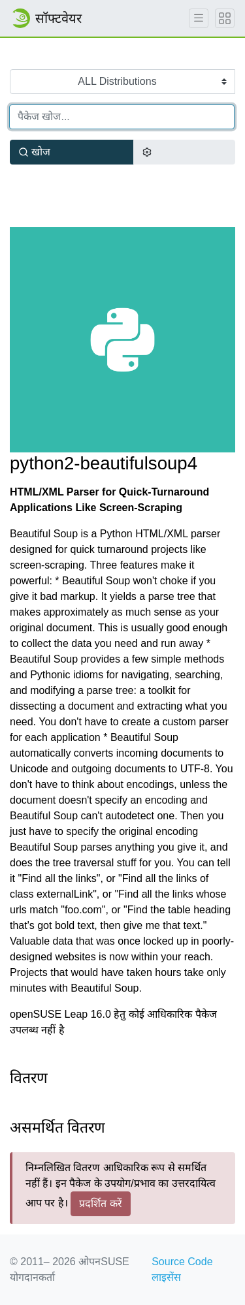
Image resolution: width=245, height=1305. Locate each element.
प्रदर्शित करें (100, 1203)
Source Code (182, 1261)
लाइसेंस (166, 1277)
